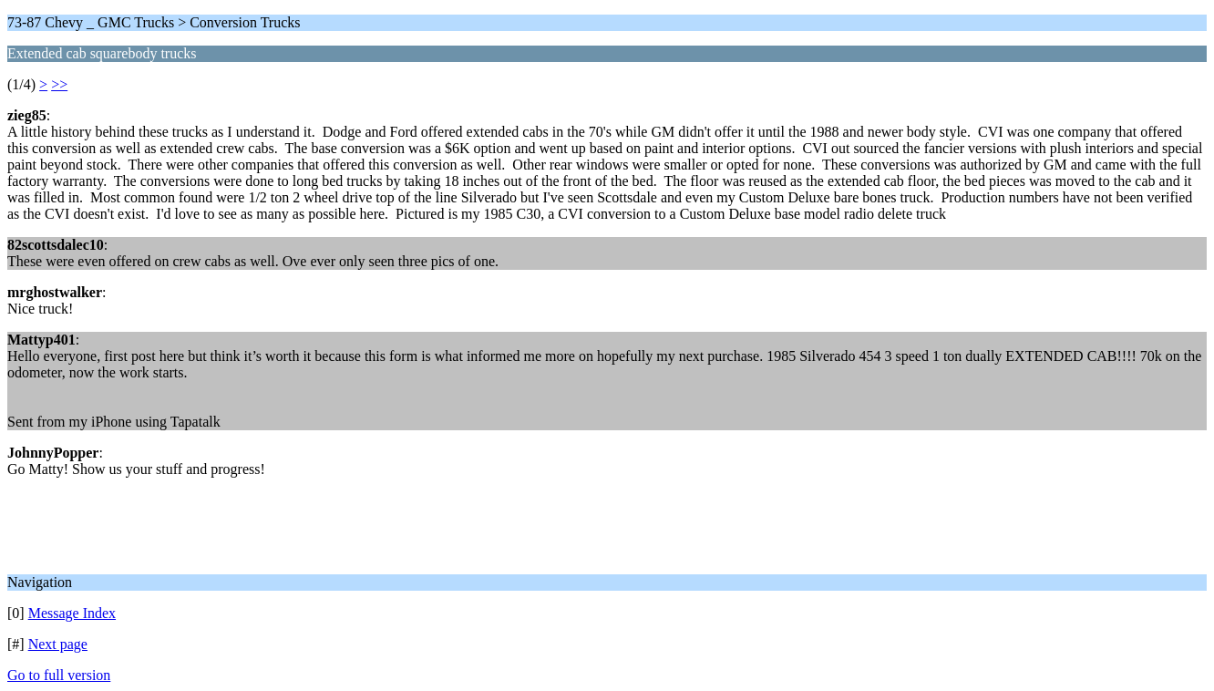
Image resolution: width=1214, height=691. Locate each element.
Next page (57, 644)
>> (59, 84)
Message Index (72, 613)
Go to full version (58, 675)
